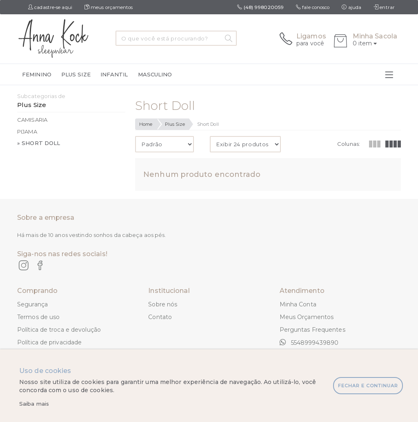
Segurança (32, 304)
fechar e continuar (368, 386)
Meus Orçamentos (307, 317)
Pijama (27, 131)
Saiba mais (34, 403)
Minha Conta (298, 304)
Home (145, 124)
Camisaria (32, 119)
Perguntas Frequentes (312, 329)
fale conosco (312, 7)
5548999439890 (309, 342)
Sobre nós (162, 304)
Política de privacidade (49, 342)
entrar (384, 7)
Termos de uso (38, 317)
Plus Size (175, 124)
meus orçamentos (108, 7)
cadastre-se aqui (50, 7)
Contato (160, 317)
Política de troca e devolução (59, 329)
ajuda (351, 7)
